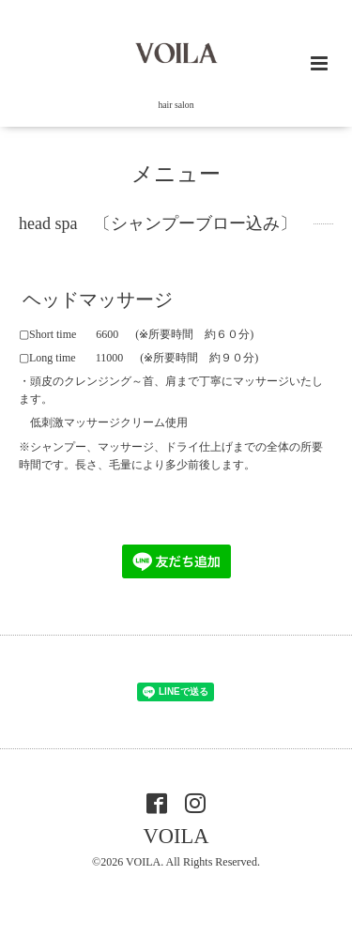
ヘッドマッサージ (98, 300)
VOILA (176, 836)
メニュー (176, 174)
